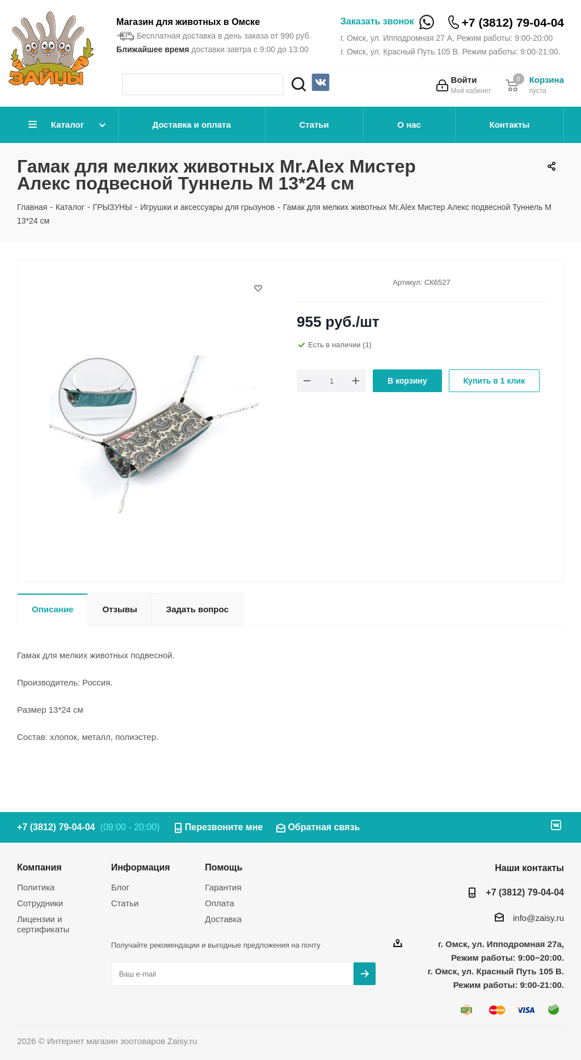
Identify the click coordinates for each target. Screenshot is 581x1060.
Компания (39, 867)
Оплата (219, 903)
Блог (120, 887)
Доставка (223, 919)
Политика (35, 887)
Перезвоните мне (224, 827)
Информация (140, 867)
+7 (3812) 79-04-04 (513, 22)
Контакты (509, 124)
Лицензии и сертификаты (43, 924)
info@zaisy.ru (538, 918)
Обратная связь (324, 827)
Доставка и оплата (192, 124)
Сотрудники (40, 903)
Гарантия (223, 887)
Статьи (314, 124)
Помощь (223, 867)
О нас (409, 124)
